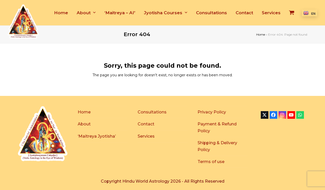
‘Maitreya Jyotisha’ (97, 136)
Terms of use (211, 161)
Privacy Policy (212, 112)
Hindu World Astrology (146, 181)
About (84, 124)
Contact (146, 124)
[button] (291, 13)
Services (146, 136)
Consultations (152, 112)
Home (260, 34)
